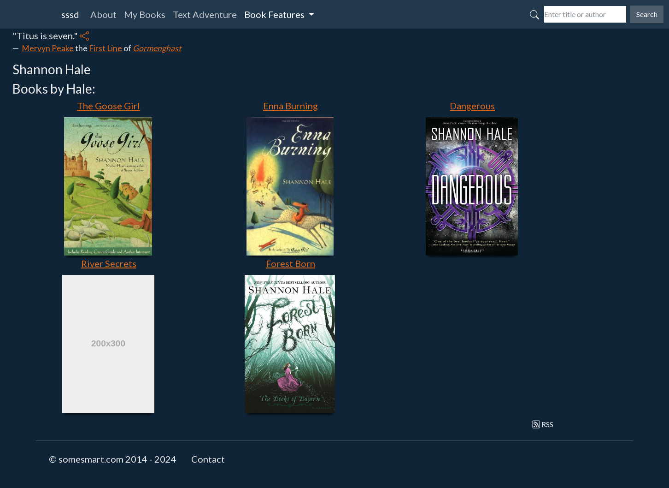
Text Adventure (205, 14)
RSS (543, 424)
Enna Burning (290, 105)
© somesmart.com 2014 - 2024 (112, 458)
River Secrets (108, 263)
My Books (144, 14)
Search (646, 14)
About (103, 14)
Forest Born (290, 263)
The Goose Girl (108, 105)
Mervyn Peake (48, 48)
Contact (208, 458)
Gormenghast (157, 48)
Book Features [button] (275, 14)
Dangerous (472, 105)
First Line (105, 48)
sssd (70, 14)
